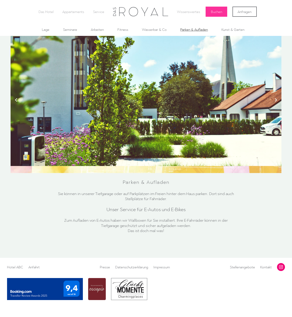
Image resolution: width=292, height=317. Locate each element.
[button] (144, 161)
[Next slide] (276, 100)
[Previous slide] (16, 100)
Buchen (216, 11)
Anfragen (244, 11)
